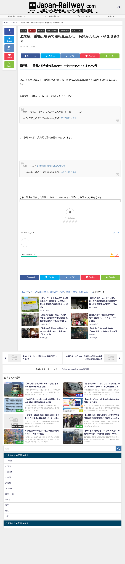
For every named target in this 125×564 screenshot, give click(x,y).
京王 (7, 505)
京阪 (7, 516)
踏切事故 (41, 30)
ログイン (115, 233)
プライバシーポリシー (84, 16)
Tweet (9, 39)
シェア (9, 31)
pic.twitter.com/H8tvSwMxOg (51, 166)
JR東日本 (8, 461)
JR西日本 (8, 472)
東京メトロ (9, 494)
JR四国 (8, 477)
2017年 (23, 30)
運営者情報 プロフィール (16, 16)
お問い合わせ (112, 16)
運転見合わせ (52, 30)
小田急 (7, 499)
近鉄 (7, 511)
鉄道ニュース (77, 30)
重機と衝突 (64, 30)
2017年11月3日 (68, 118)
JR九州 (32, 30)
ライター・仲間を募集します (51, 16)
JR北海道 (8, 488)
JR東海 (8, 466)
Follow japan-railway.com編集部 (75, 369)
